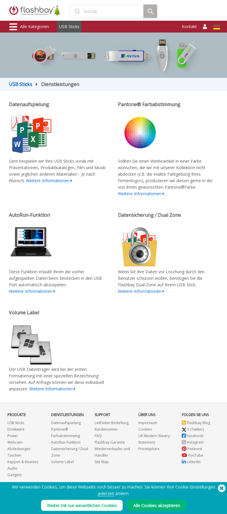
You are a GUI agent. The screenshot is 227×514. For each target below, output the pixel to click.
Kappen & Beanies (22, 461)
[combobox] (106, 11)
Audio (12, 468)
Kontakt (189, 26)
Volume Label (62, 461)
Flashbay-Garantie (110, 442)
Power (12, 435)
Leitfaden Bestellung (112, 422)
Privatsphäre (149, 448)
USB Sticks (69, 26)
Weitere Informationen (47, 180)
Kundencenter (106, 429)
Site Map (102, 461)
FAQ (98, 435)
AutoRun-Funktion (66, 442)
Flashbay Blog (196, 422)
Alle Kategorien (29, 26)
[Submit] (77, 11)
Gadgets (14, 474)
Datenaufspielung (66, 422)
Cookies (145, 429)
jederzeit (106, 497)
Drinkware (16, 429)
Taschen (14, 455)
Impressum (147, 422)
